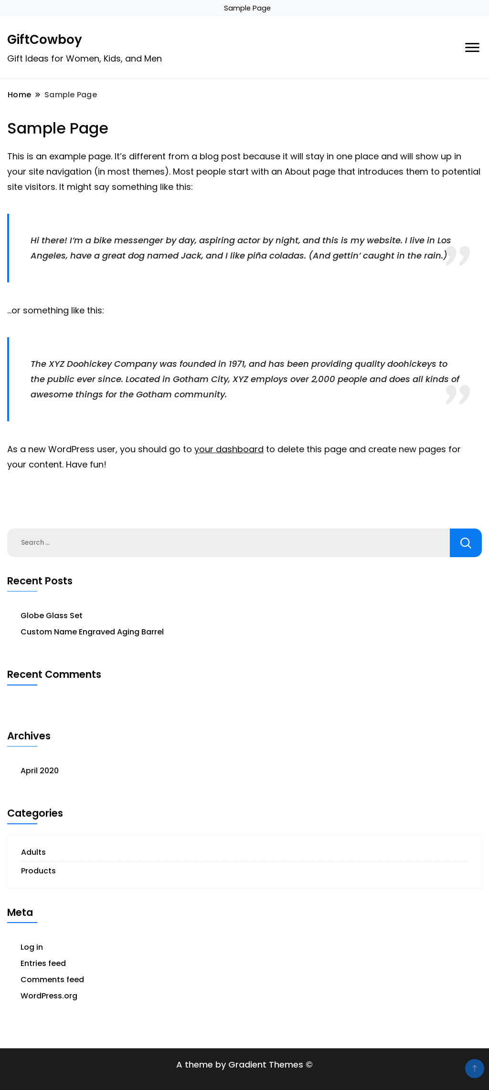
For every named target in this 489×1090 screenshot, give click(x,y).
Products (38, 870)
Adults (33, 852)
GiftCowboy (44, 39)
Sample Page (247, 8)
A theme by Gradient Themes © (244, 1064)
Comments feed (52, 979)
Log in (32, 947)
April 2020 (40, 770)
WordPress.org (49, 995)
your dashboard (229, 449)
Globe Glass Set (52, 615)
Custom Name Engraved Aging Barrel (92, 631)
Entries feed (43, 963)
